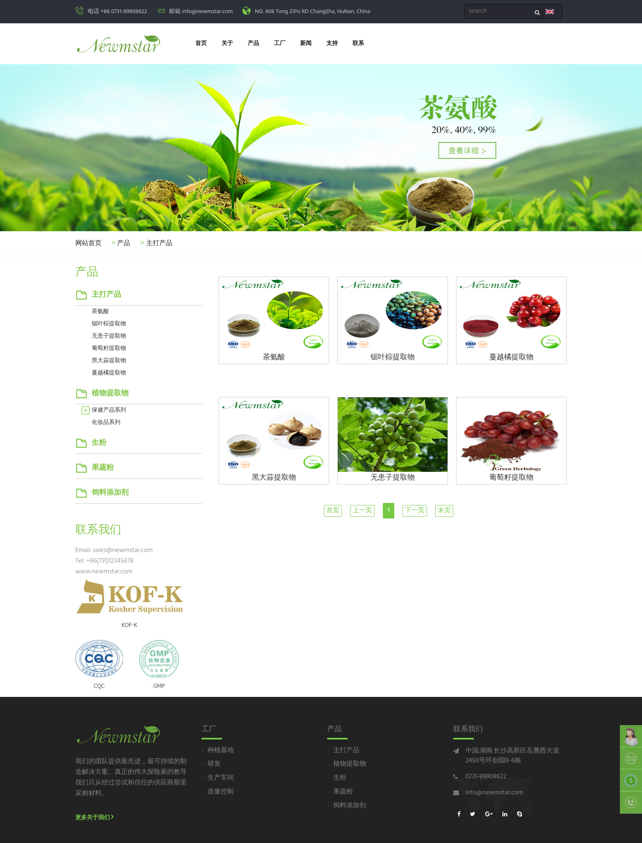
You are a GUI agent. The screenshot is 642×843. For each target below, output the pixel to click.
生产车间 (221, 778)
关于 (227, 43)
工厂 (279, 43)
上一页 (362, 510)
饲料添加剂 (110, 493)
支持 (332, 43)
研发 (214, 764)
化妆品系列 (106, 422)
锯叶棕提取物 (109, 324)
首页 (201, 43)
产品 (253, 43)
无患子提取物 (109, 336)
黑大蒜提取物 (109, 360)
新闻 (306, 43)
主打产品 (159, 243)
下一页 (415, 510)
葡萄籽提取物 (109, 348)
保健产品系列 (109, 410)
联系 (358, 43)
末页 (444, 510)
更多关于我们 (94, 817)
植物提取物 (110, 393)
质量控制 (221, 792)
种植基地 (221, 750)
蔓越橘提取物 (109, 373)
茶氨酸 (100, 311)
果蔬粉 (103, 468)
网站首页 (88, 243)
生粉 (99, 443)
